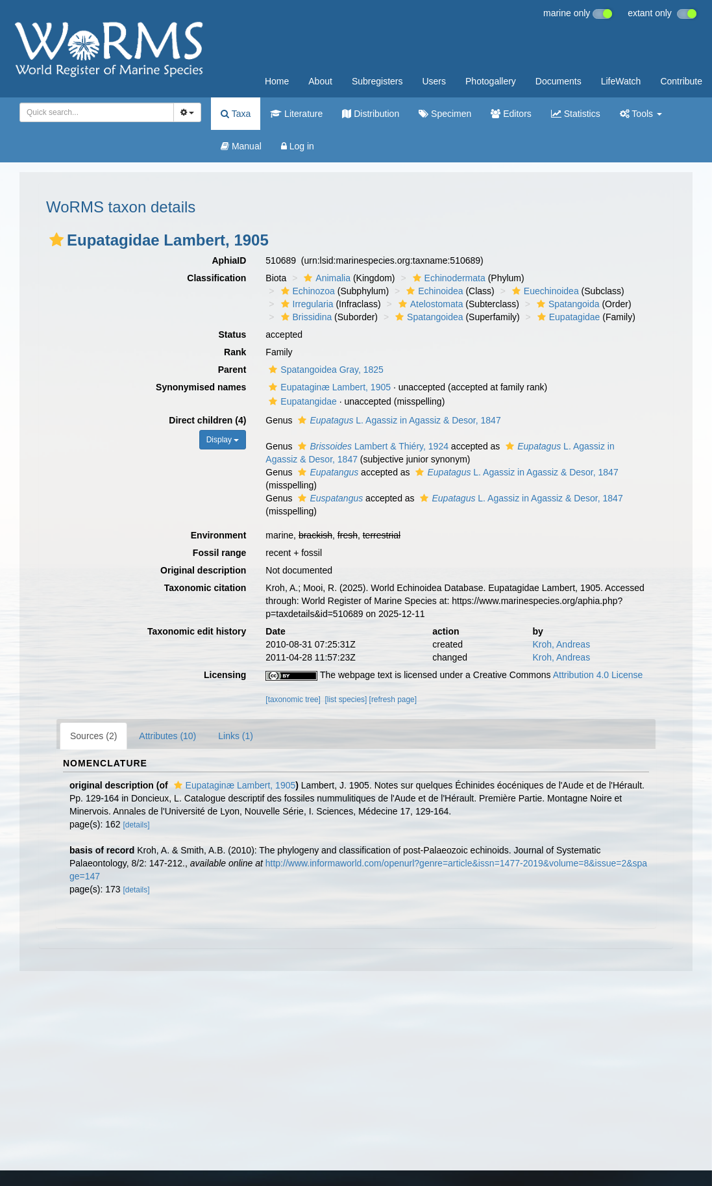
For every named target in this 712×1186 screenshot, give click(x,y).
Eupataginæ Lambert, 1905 (328, 387)
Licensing (225, 675)
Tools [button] (641, 113)
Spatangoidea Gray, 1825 (324, 369)
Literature (296, 113)
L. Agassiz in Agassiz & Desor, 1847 (397, 420)
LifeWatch (621, 81)
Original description (203, 570)
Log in (297, 146)
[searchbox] (94, 112)
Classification (216, 278)
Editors (511, 113)
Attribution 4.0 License (598, 675)
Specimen (445, 113)
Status (233, 334)
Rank (235, 352)
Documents (558, 81)
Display (222, 439)
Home (277, 81)
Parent (232, 369)
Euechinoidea (544, 291)
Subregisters (377, 81)
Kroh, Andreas (561, 644)
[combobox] (96, 112)
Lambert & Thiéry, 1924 (371, 446)
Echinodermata (447, 278)
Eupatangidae (300, 401)
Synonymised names (201, 387)
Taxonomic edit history (196, 631)
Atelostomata (429, 304)
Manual (241, 146)
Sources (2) (93, 736)
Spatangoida (567, 304)
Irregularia (306, 304)
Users (434, 81)
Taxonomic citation (205, 588)
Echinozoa (306, 291)
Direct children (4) (207, 420)
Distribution (370, 113)
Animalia (325, 278)
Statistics (575, 113)
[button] (56, 239)
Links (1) (235, 736)
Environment (219, 535)
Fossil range (219, 553)
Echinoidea (433, 291)
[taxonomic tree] (293, 699)
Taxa (236, 113)
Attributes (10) (167, 736)
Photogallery (490, 81)
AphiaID (229, 260)
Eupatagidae (567, 317)
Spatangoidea (427, 317)
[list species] (346, 699)
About (320, 81)
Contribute (681, 81)
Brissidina (305, 317)
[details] (136, 824)
